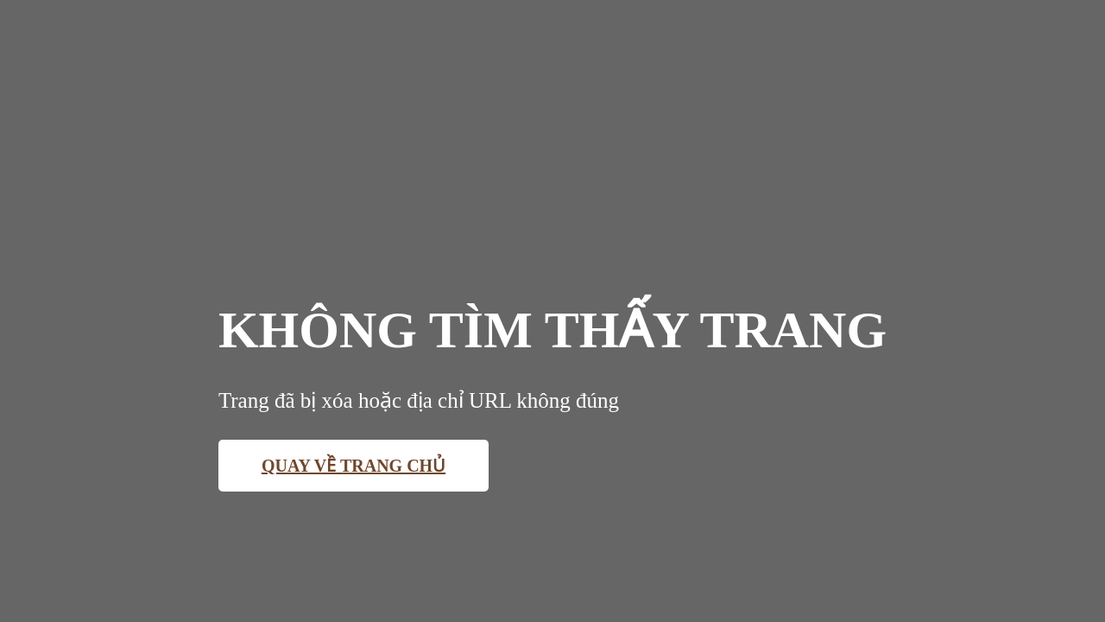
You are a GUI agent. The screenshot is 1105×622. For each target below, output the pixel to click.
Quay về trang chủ (353, 465)
